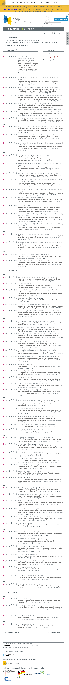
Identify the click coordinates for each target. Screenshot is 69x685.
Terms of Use (10, 647)
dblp (13, 2)
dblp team (29, 643)
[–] (5, 37)
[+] (5, 45)
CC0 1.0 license (38, 646)
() (25, 71)
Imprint (26, 647)
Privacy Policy (19, 647)
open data (26, 646)
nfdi (39, 2)
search (26, 2)
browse (19, 2)
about (33, 2)
